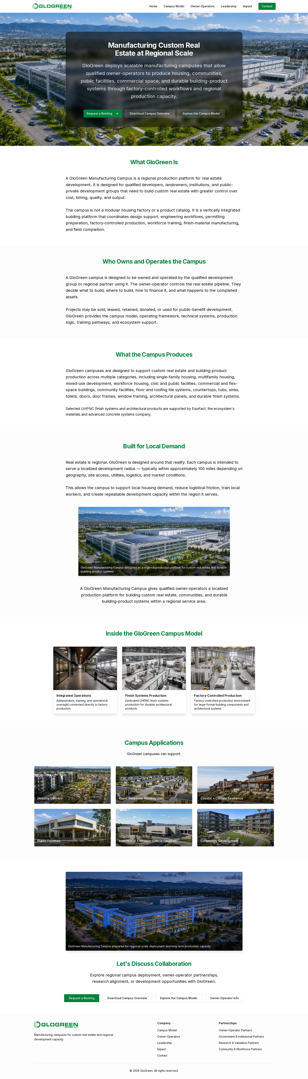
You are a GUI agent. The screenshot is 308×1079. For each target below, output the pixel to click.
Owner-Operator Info (224, 998)
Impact (247, 6)
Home (153, 6)
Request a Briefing (103, 113)
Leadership (229, 6)
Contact (267, 6)
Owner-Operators (203, 6)
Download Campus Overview (150, 113)
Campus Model (174, 6)
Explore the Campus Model (201, 113)
